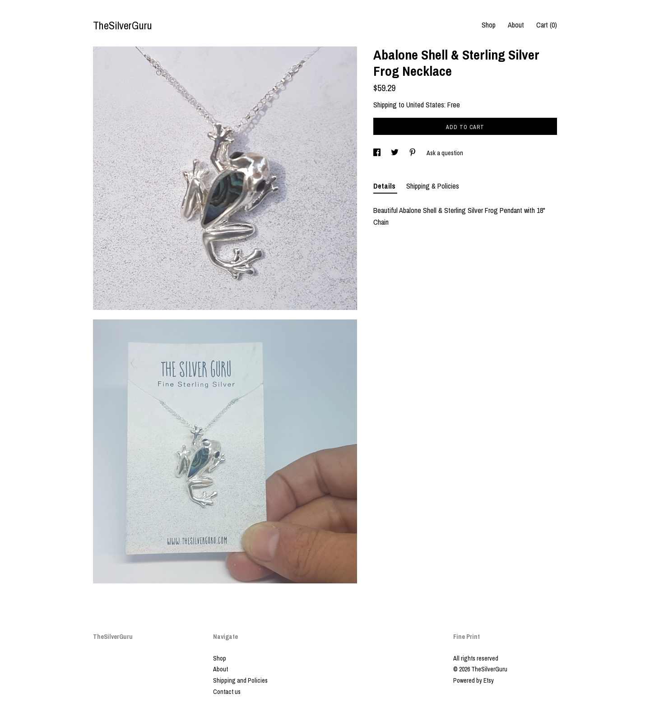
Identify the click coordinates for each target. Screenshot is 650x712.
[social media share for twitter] (395, 153)
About (516, 25)
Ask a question (445, 153)
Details (385, 186)
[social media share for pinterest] (413, 153)
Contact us (227, 692)
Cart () (546, 25)
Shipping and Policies (240, 680)
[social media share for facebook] (377, 153)
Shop (489, 25)
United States (425, 105)
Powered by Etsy (473, 680)
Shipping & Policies (432, 186)
